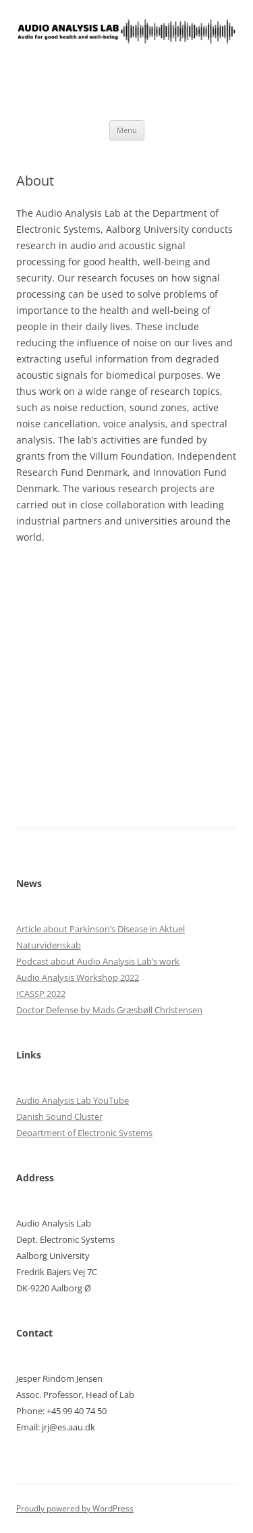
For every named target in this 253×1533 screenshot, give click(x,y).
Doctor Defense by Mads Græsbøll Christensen (109, 1010)
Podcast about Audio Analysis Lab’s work (97, 961)
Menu (127, 130)
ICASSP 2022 (40, 994)
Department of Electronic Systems (84, 1133)
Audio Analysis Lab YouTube (72, 1100)
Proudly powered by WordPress (75, 1508)
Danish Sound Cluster (59, 1116)
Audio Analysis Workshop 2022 (77, 977)
